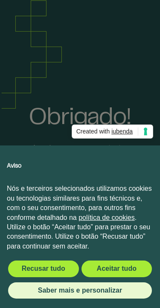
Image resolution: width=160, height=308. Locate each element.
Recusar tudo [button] (43, 268)
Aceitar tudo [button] (117, 268)
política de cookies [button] (107, 217)
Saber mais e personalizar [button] (80, 290)
